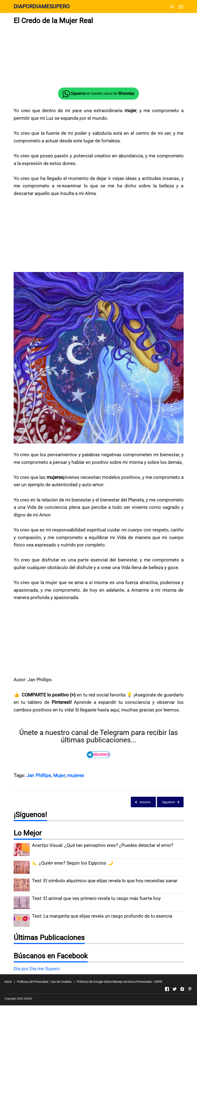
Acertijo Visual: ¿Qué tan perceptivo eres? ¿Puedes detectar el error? (102, 845)
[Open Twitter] (174, 989)
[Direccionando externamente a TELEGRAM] (99, 754)
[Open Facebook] (167, 989)
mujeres (75, 775)
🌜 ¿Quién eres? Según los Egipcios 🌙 (72, 863)
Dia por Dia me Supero (37, 968)
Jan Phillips (38, 775)
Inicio (8, 981)
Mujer (59, 775)
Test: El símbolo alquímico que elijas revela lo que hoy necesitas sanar (104, 880)
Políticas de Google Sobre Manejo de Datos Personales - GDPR (119, 981)
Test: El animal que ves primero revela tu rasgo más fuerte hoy (96, 898)
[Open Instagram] (182, 989)
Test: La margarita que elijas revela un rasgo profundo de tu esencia (102, 916)
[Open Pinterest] (190, 989)
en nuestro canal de (98, 93)
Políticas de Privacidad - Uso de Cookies (44, 981)
